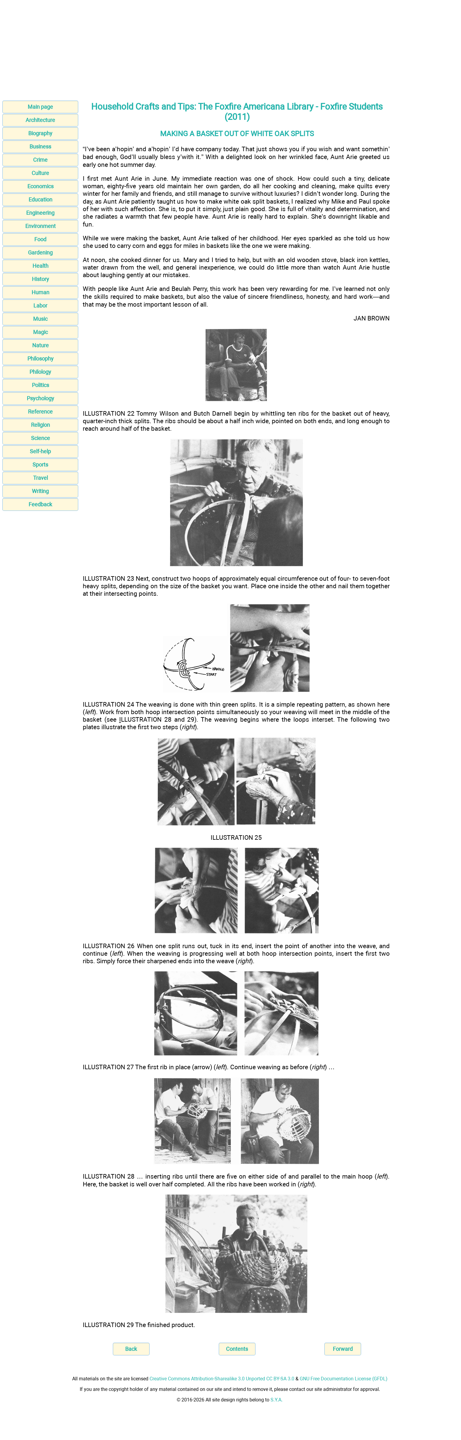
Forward (343, 1349)
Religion (40, 425)
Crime (40, 160)
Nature (40, 345)
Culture (40, 173)
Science (40, 438)
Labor (40, 305)
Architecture (40, 120)
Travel (40, 478)
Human (40, 292)
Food (40, 239)
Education (40, 199)
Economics (40, 186)
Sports (40, 464)
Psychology (40, 398)
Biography (40, 133)
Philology (40, 372)
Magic (40, 332)
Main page (40, 107)
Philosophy (40, 358)
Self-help (40, 451)
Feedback (40, 504)
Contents (237, 1349)
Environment (40, 226)
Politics (40, 385)
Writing (40, 491)
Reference (40, 411)
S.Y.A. (277, 1400)
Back (131, 1349)
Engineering (40, 213)
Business (40, 146)
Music (40, 319)
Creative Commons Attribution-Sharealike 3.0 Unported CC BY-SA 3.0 (222, 1379)
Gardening (40, 252)
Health (40, 266)
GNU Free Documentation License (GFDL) (344, 1379)
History (40, 279)
